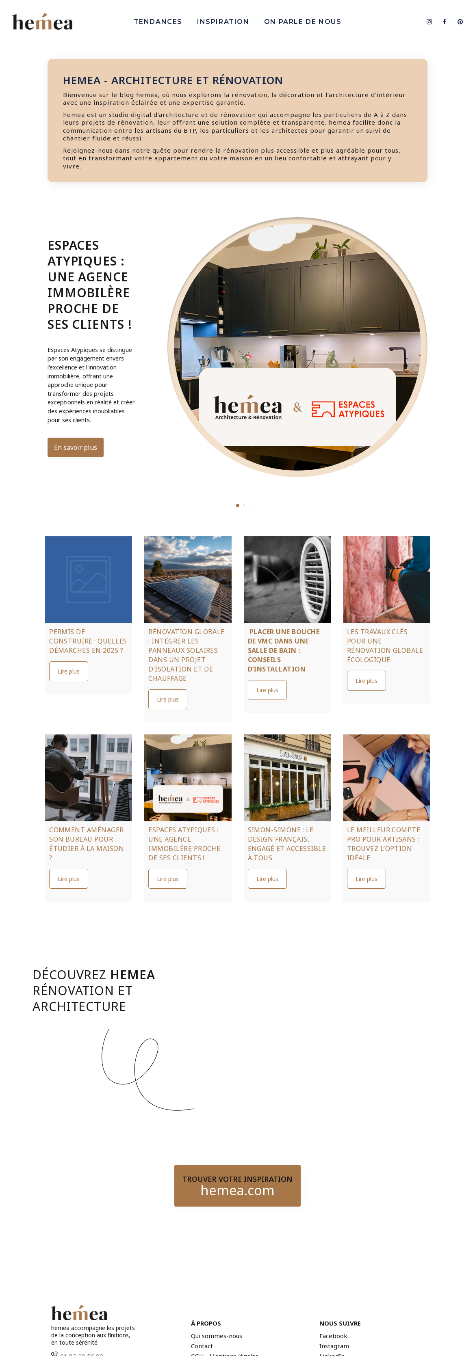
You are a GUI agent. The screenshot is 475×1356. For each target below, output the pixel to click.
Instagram (334, 1346)
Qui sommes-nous (216, 1336)
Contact (202, 1346)
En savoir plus (75, 447)
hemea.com (237, 1190)
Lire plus (69, 671)
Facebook (333, 1336)
